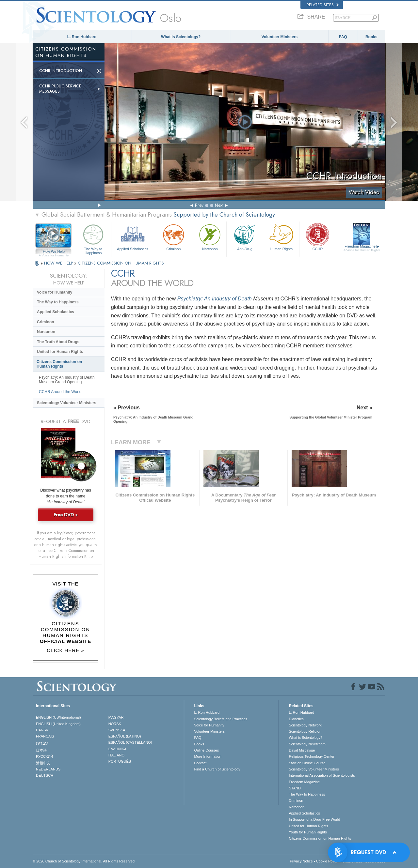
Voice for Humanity (54, 292)
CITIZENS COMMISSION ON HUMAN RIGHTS (121, 263)
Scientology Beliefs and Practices (220, 719)
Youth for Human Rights (308, 832)
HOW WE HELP (59, 263)
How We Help (53, 252)
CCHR (317, 236)
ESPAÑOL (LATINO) (124, 736)
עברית (42, 743)
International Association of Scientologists (322, 775)
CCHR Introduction (60, 71)
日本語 (41, 750)
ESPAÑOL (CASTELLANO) (130, 742)
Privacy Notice (301, 861)
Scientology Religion (305, 731)
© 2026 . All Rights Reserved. (84, 861)
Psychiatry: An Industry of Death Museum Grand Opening (67, 379)
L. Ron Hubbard (82, 37)
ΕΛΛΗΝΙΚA (117, 749)
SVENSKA (116, 730)
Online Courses (206, 750)
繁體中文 (43, 763)
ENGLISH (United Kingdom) (58, 724)
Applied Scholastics (132, 236)
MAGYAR (116, 717)
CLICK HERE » (65, 650)
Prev (199, 205)
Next (219, 205)
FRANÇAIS (45, 736)
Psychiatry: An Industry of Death (214, 298)
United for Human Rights (60, 351)
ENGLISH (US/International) (58, 717)
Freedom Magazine (362, 248)
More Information (207, 756)
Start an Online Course (307, 763)
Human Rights (281, 236)
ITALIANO (116, 755)
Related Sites (323, 5)
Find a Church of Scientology (217, 769)
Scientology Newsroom (307, 744)
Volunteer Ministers (279, 37)
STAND (294, 788)
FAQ (343, 37)
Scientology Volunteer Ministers (66, 403)
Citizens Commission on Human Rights (59, 364)
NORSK (114, 724)
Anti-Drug (244, 236)
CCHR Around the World (60, 391)
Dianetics (296, 719)
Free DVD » (66, 514)
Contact (200, 763)
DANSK (42, 730)
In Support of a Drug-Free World (314, 819)
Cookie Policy (327, 861)
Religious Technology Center (311, 756)
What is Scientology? (181, 37)
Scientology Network (305, 725)
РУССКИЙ (44, 756)
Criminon (174, 236)
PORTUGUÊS (119, 761)
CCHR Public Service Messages (60, 88)
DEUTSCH (44, 775)
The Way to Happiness (93, 238)
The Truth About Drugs (58, 342)
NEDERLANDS (48, 769)
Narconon (210, 236)
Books (371, 37)
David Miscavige (302, 750)
